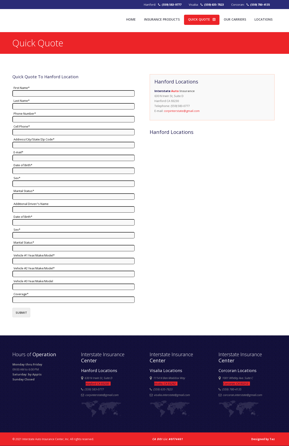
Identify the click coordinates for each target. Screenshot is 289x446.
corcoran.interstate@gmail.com (242, 395)
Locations (263, 19)
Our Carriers (235, 19)
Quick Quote (201, 19)
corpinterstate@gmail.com (182, 111)
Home (131, 19)
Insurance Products (162, 19)
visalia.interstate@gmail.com (172, 395)
